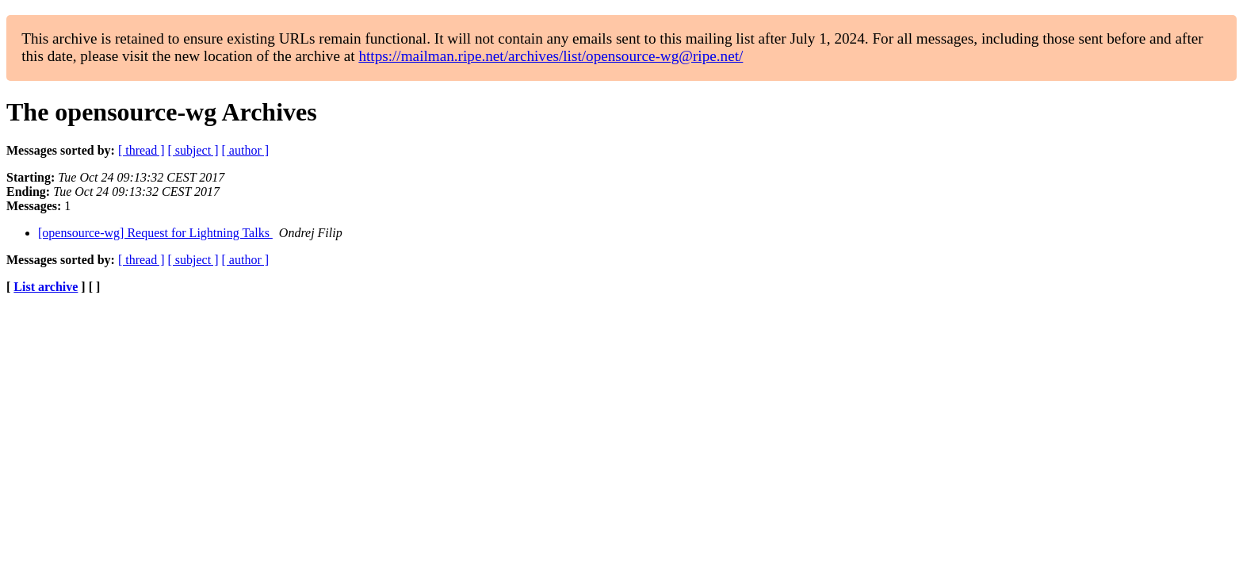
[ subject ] (193, 150)
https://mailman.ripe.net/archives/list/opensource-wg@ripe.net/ (550, 56)
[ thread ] (141, 150)
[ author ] (246, 150)
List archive (45, 286)
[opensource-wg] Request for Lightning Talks (155, 233)
